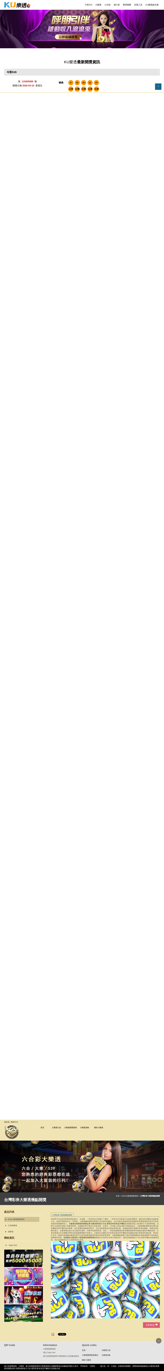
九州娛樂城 (12, 1225)
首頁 (42, 1127)
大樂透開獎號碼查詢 (70, 1128)
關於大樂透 (98, 1127)
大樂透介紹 (56, 1127)
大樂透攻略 (84, 1127)
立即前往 (150, 1325)
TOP (158, 1341)
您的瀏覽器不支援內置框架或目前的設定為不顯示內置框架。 (82, 46)
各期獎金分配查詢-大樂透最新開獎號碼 (79, 1237)
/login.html (11, 1245)
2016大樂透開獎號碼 (130, 1196)
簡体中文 (14, 1122)
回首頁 (6, 1122)
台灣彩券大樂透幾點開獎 (62, 1215)
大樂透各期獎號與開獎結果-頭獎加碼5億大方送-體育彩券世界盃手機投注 (98, 1224)
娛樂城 (10, 1232)
